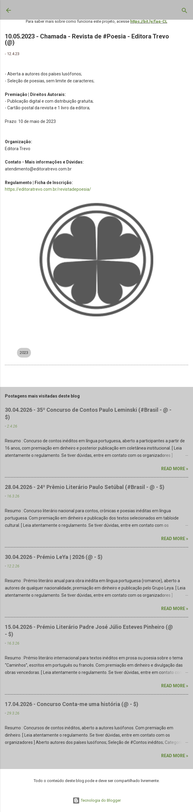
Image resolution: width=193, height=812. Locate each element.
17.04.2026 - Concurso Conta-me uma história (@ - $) (71, 704)
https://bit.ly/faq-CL (148, 21)
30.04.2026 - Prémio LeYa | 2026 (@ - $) (54, 557)
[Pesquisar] (184, 12)
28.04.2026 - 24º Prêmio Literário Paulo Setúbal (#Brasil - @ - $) (84, 487)
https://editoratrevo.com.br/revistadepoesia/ (48, 189)
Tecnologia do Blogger (97, 800)
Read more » (174, 468)
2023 (24, 352)
